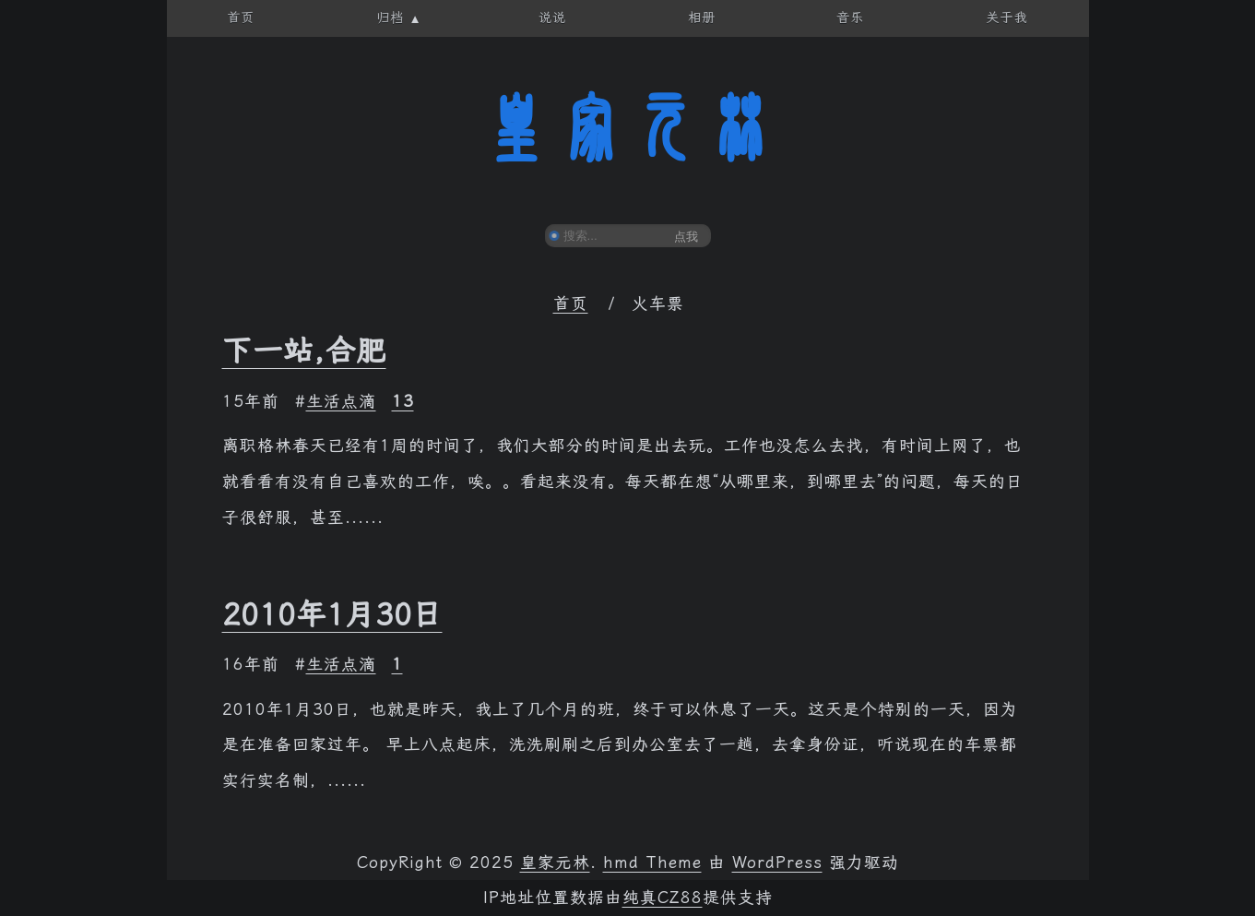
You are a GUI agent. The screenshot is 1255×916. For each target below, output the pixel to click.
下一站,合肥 (304, 350)
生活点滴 (341, 401)
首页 (570, 303)
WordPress (777, 862)
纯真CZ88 (662, 897)
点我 (686, 237)
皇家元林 (628, 128)
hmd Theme (652, 862)
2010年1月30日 (332, 614)
